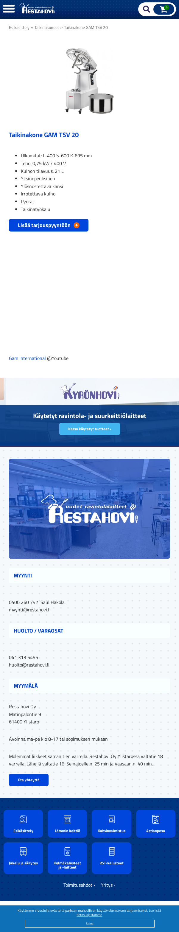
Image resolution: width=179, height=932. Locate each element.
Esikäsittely (19, 27)
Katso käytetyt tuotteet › (89, 429)
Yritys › (108, 884)
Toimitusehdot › (79, 884)
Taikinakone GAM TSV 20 (86, 27)
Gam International (27, 358)
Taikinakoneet (47, 27)
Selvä (90, 923)
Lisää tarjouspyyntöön (49, 224)
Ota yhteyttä (29, 780)
